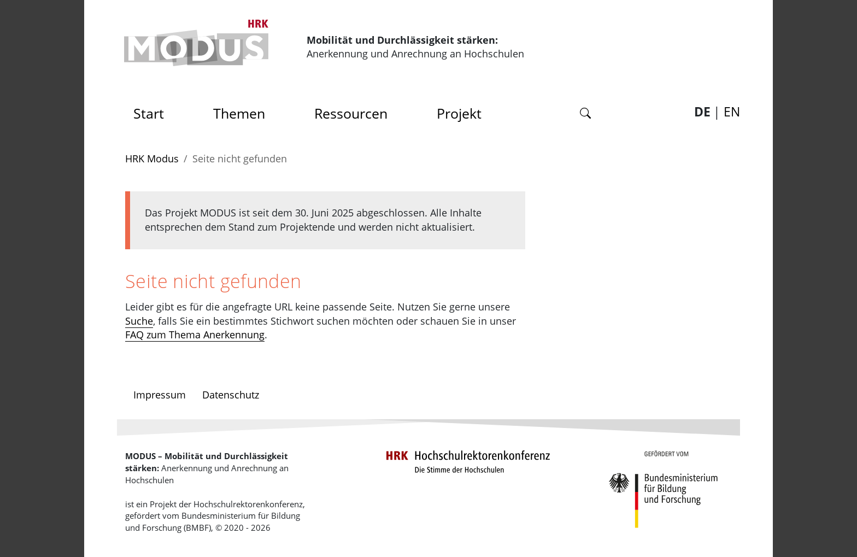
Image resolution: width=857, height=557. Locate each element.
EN (732, 111)
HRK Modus (152, 158)
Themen (239, 113)
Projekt (459, 113)
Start (152, 110)
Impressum (159, 394)
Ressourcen (351, 113)
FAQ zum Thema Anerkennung (195, 334)
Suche (139, 320)
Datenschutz (230, 394)
